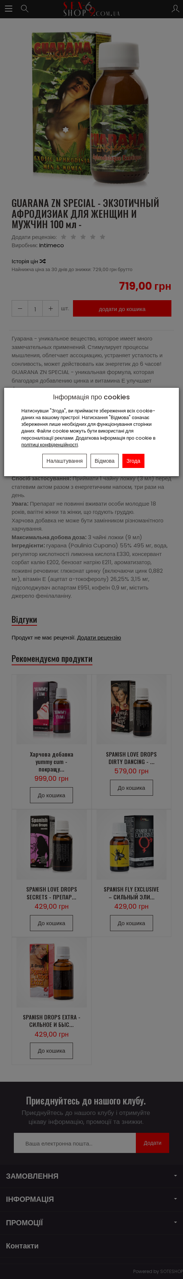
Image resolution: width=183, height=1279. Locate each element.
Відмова (105, 461)
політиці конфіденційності (49, 444)
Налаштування (64, 461)
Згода (133, 461)
